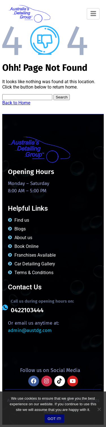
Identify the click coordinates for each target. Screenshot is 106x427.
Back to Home (16, 102)
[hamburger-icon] (93, 13)
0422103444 (27, 310)
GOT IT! (54, 419)
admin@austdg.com (30, 330)
